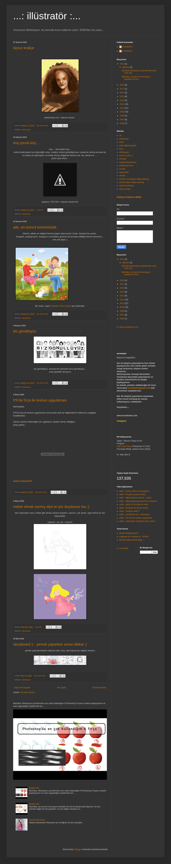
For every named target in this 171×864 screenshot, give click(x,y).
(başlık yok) (34, 788)
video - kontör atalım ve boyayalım (134, 491)
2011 (122, 104)
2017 (122, 89)
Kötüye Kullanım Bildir (129, 197)
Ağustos (126, 67)
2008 (122, 115)
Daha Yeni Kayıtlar (22, 687)
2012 (122, 100)
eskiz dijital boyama (127, 145)
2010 (122, 108)
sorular (122, 169)
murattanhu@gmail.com (139, 388)
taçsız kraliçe (23, 48)
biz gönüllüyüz (24, 331)
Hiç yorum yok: (43, 125)
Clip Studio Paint (124, 446)
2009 (122, 112)
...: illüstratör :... (47, 15)
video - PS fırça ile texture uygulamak (135, 518)
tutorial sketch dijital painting (131, 182)
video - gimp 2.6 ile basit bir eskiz (133, 504)
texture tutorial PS (22, 481)
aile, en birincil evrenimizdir (35, 227)
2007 (122, 119)
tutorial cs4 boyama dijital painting (134, 179)
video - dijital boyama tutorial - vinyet (135, 498)
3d (120, 135)
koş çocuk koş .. (26, 143)
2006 (122, 123)
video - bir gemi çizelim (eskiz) (132, 494)
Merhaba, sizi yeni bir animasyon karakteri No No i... (136, 78)
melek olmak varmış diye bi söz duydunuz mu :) (51, 507)
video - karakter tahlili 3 (129, 511)
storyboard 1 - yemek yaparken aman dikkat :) (50, 644)
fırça (121, 149)
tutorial (122, 175)
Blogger (78, 849)
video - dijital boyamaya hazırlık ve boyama (138, 501)
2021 (122, 64)
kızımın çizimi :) (126, 155)
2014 (122, 92)
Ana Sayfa (61, 687)
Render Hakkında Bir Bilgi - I (131, 540)
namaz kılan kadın (37, 820)
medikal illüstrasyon (127, 162)
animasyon (124, 139)
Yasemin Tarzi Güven (61, 306)
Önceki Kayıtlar (99, 687)
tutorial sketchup (126, 185)
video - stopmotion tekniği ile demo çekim (137, 521)
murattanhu (127, 46)
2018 (122, 85)
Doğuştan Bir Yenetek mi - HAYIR (133, 536)
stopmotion (124, 172)
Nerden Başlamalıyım (128, 533)
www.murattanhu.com (128, 327)
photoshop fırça (126, 165)
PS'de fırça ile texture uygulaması (40, 400)
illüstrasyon (26, 130)
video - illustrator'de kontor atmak (133, 508)
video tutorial (124, 189)
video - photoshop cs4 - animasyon (134, 514)
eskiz (121, 142)
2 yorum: (40, 210)
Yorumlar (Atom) (27, 692)
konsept (122, 159)
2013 (122, 96)
